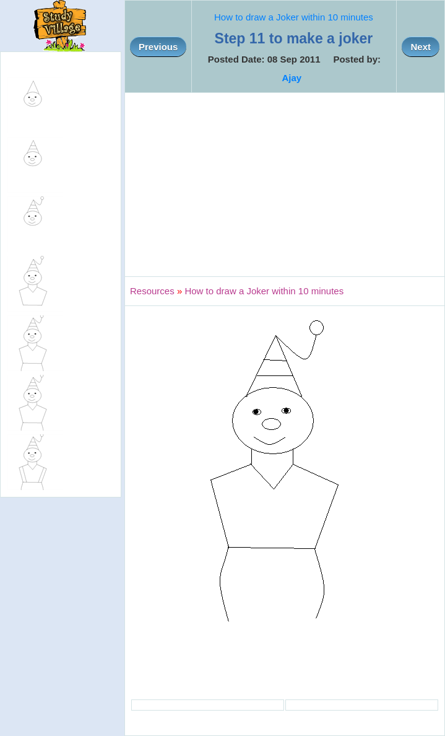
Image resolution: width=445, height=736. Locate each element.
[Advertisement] (284, 184)
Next (420, 47)
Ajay (291, 77)
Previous (158, 47)
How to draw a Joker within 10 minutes (293, 17)
